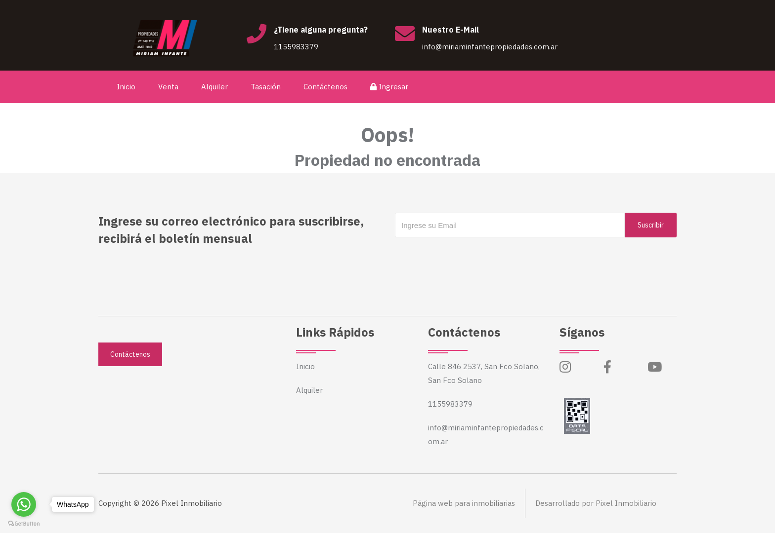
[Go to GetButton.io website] (24, 523)
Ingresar (389, 86)
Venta (168, 86)
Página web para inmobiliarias (464, 503)
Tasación (266, 86)
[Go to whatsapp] (23, 504)
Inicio (126, 86)
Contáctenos (325, 86)
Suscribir (651, 225)
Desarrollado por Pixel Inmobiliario (595, 503)
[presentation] (470, 257)
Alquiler (214, 86)
